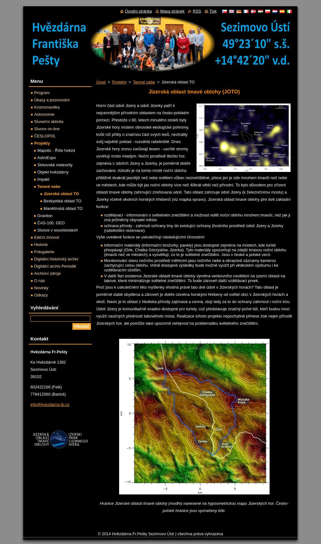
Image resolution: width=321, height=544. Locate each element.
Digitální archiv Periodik (55, 266)
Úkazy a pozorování (52, 100)
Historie (41, 244)
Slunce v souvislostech (57, 230)
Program (42, 92)
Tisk (213, 11)
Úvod (101, 82)
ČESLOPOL (45, 136)
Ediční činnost (46, 237)
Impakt (43, 179)
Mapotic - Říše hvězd (56, 150)
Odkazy (41, 295)
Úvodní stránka (138, 11)
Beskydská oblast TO (62, 201)
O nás (39, 280)
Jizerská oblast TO (61, 193)
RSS (197, 11)
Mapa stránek (172, 11)
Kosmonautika (47, 107)
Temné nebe (144, 82)
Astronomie (44, 114)
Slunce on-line (47, 128)
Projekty (119, 82)
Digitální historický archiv (56, 259)
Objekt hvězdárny (53, 172)
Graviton (44, 215)
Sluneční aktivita (48, 121)
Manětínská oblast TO (63, 208)
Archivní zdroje (47, 273)
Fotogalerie (44, 251)
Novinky (41, 287)
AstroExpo (46, 157)
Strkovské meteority (54, 165)
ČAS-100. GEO (51, 223)
